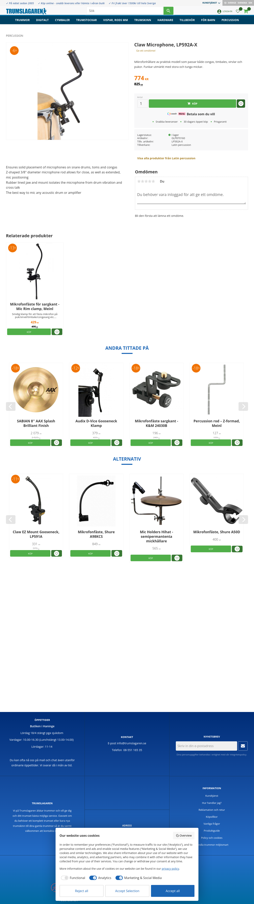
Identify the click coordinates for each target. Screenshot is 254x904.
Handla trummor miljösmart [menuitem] (211, 844)
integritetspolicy (238, 754)
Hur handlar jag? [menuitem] (211, 803)
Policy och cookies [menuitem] (211, 838)
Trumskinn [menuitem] (142, 23)
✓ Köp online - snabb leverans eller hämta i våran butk (71, 3)
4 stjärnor (149, 181)
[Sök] (168, 12)
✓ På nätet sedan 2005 (20, 3)
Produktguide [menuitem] (212, 830)
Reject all (81, 891)
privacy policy (170, 868)
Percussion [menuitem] (230, 23)
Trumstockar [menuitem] (86, 23)
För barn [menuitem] (208, 23)
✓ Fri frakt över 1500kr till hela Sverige (132, 3)
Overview (184, 835)
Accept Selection (127, 891)
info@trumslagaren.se (131, 743)
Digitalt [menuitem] (42, 23)
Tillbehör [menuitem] (187, 23)
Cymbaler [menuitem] (62, 23)
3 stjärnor (146, 181)
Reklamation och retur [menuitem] (212, 810)
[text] (191, 78)
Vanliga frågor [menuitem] (212, 823)
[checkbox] (72, 877)
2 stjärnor (142, 181)
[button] (238, 13)
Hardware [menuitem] (165, 23)
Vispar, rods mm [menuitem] (115, 23)
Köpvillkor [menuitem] (212, 816)
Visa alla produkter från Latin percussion (166, 158)
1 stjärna (139, 181)
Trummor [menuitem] (22, 23)
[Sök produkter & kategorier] (125, 12)
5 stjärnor (153, 181)
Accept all (173, 891)
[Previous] (10, 406)
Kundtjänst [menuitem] (209, 2)
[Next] (243, 406)
